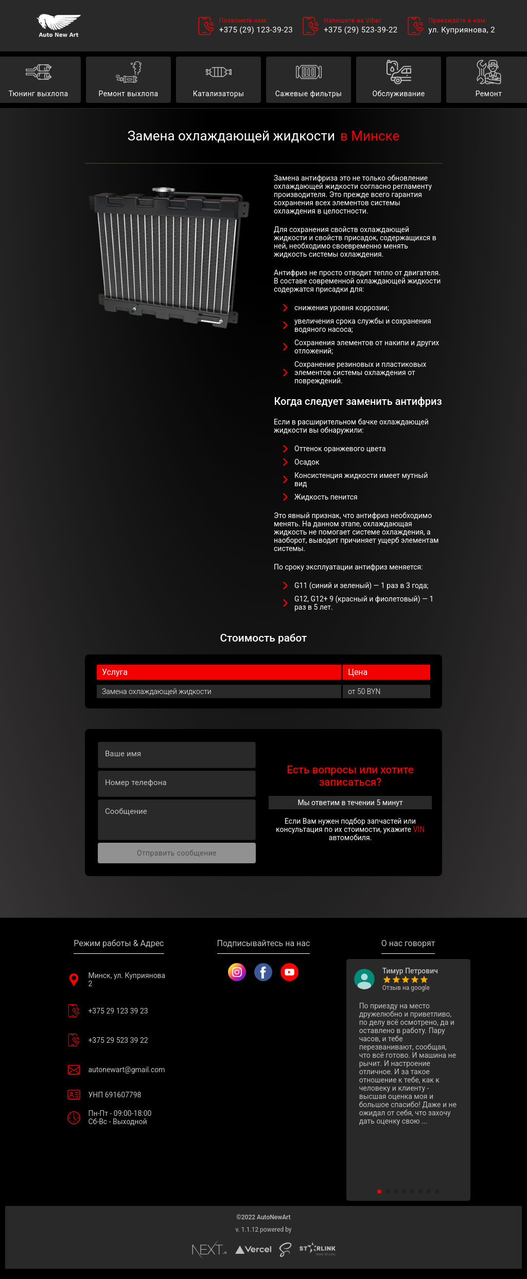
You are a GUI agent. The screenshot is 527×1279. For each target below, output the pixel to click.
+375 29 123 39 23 (118, 1010)
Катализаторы (218, 80)
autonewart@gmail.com (118, 1069)
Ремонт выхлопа (128, 80)
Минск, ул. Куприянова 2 (118, 979)
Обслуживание (398, 80)
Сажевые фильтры (308, 80)
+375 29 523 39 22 (118, 1040)
